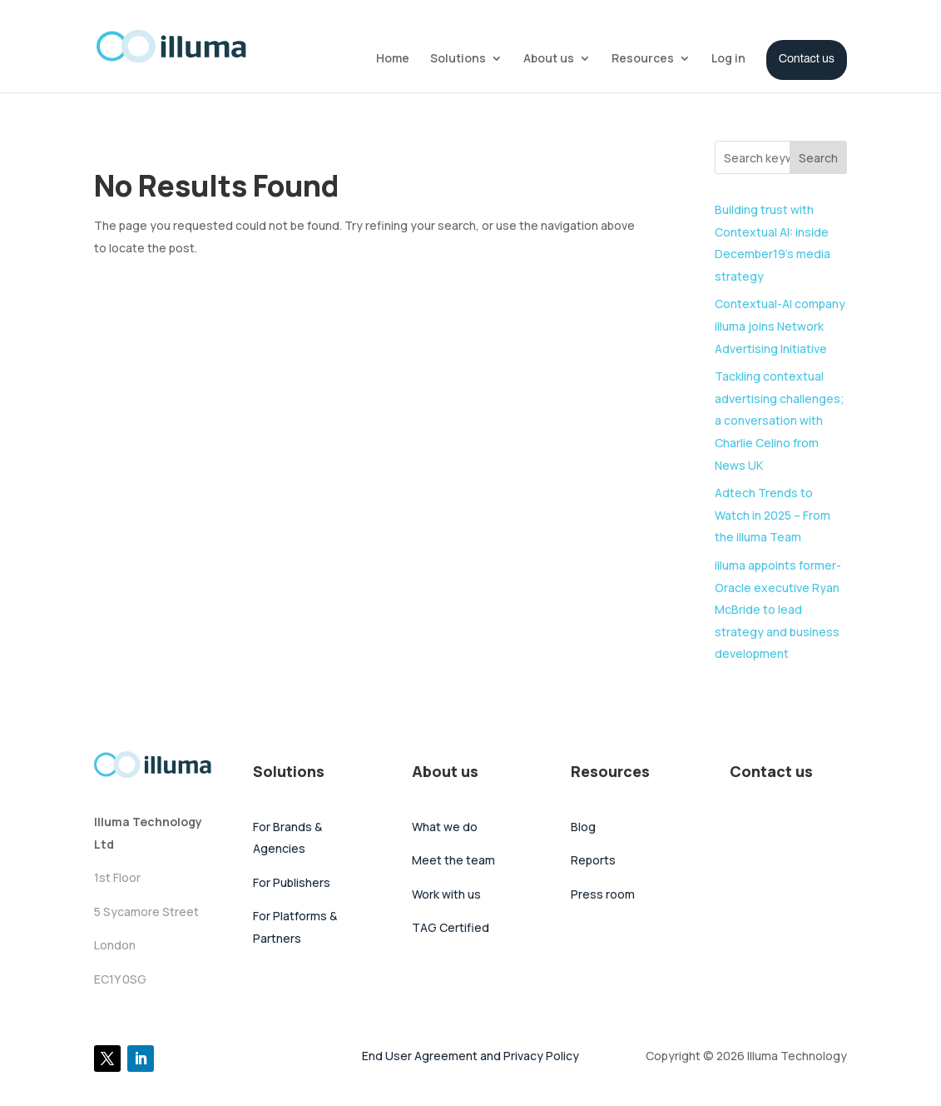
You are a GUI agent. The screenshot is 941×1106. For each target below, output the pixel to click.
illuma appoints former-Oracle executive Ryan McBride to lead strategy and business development (778, 609)
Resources (643, 59)
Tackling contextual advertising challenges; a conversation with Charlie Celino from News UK (779, 420)
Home (392, 59)
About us (548, 59)
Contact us (807, 58)
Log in (728, 59)
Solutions (458, 59)
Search (818, 158)
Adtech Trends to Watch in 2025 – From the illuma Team (772, 515)
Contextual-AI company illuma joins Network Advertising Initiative (780, 326)
